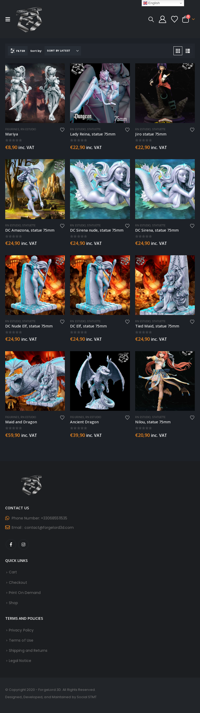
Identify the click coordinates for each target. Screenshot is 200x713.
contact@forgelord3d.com (49, 527)
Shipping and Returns (28, 650)
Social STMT (87, 697)
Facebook (11, 544)
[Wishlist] (175, 19)
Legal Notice (20, 660)
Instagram (23, 544)
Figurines (12, 129)
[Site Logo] (29, 19)
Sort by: (36, 51)
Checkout (18, 582)
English (151, 3)
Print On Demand (25, 592)
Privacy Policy (21, 630)
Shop (13, 602)
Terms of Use (21, 640)
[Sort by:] (63, 50)
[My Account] (162, 19)
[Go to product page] (35, 93)
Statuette (94, 129)
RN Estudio (28, 129)
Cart (13, 572)
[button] (9, 19)
